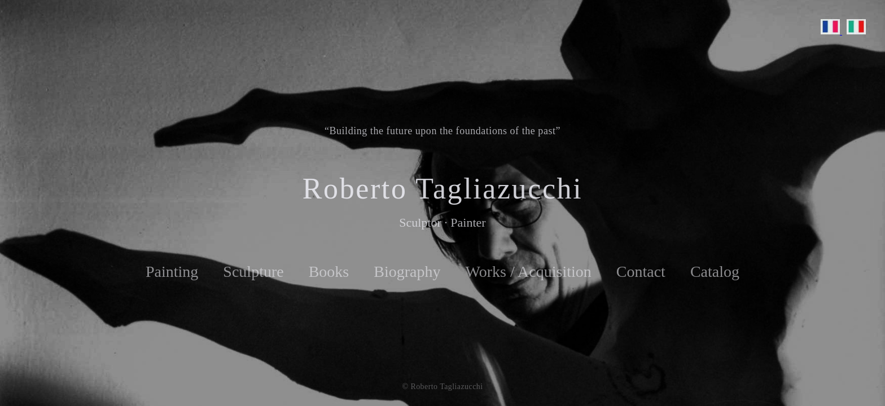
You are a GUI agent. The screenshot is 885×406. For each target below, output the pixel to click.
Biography (407, 271)
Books (329, 271)
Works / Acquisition (528, 271)
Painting (172, 271)
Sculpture (253, 271)
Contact (640, 271)
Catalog (714, 271)
